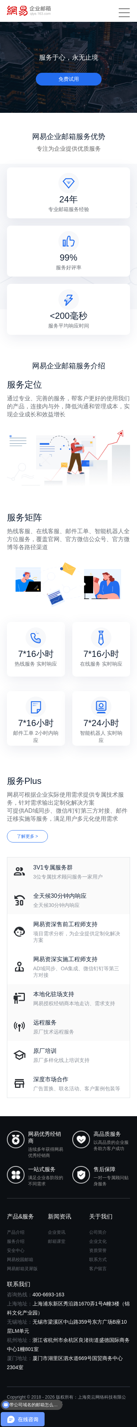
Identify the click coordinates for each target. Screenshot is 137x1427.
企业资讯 (56, 1232)
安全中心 (15, 1250)
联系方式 (98, 1259)
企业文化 (98, 1241)
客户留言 (98, 1268)
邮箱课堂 (56, 1241)
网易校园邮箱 (20, 1259)
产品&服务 (20, 1216)
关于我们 (101, 1216)
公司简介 (98, 1232)
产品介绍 (15, 1232)
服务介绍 (15, 1241)
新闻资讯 (59, 1216)
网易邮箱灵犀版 (22, 1268)
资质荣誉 (98, 1250)
